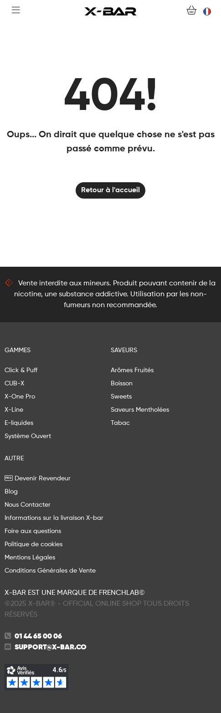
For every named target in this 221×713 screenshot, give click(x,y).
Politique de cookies (33, 544)
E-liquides (19, 423)
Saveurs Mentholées (140, 410)
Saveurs (124, 350)
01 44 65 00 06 (38, 636)
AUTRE (14, 458)
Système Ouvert (28, 436)
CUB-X (14, 383)
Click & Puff (21, 370)
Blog (11, 492)
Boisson (122, 383)
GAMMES (18, 350)
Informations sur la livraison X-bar (54, 518)
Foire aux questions (33, 531)
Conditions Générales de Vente (50, 571)
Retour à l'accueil (110, 190)
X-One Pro (20, 397)
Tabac (120, 423)
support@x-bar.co (51, 647)
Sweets (121, 397)
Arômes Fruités (132, 370)
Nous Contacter (28, 505)
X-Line (14, 410)
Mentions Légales (30, 557)
